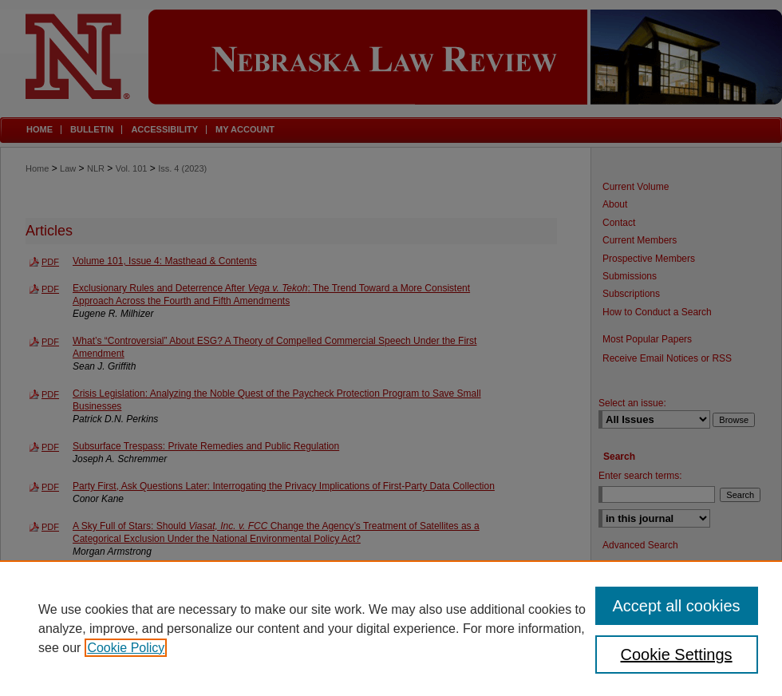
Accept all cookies (677, 606)
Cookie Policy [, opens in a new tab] (125, 647)
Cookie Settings (677, 654)
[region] (391, 628)
